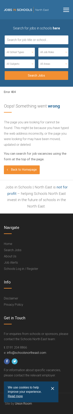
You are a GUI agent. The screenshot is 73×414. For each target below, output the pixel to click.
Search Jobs (12, 250)
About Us (10, 256)
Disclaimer (11, 298)
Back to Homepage (24, 169)
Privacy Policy (13, 304)
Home (8, 244)
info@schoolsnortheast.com (26, 353)
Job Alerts (11, 262)
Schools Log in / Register (21, 269)
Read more (15, 396)
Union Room (23, 403)
